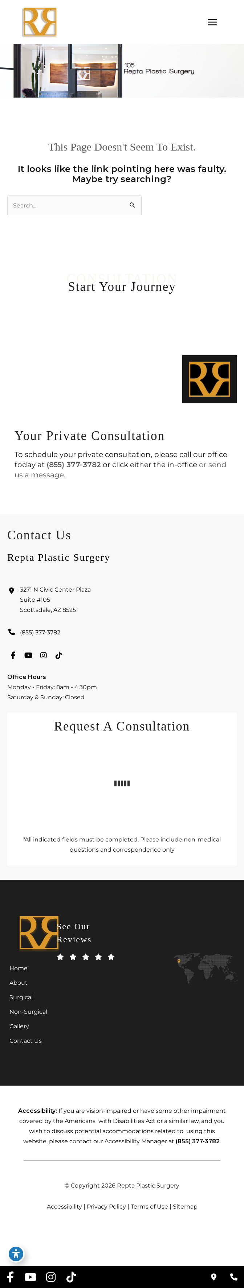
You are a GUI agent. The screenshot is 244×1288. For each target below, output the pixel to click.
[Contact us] (213, 1277)
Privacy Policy (106, 1206)
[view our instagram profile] (43, 660)
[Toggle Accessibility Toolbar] (16, 1254)
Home (18, 968)
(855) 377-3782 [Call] (40, 637)
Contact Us (25, 1040)
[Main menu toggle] (212, 22)
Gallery (19, 1026)
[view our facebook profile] (13, 660)
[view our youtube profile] (28, 660)
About (18, 982)
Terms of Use (149, 1206)
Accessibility (64, 1206)
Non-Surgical (28, 1011)
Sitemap (185, 1206)
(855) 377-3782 (73, 464)
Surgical (21, 997)
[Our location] (234, 1277)
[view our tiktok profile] (59, 660)
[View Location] (122, 604)
